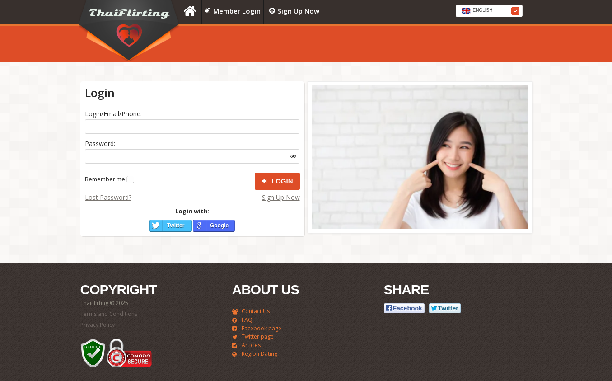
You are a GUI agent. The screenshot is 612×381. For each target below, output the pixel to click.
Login (277, 181)
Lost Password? (108, 197)
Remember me (105, 179)
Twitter (175, 225)
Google (219, 225)
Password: (100, 143)
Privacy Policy (97, 325)
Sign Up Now (281, 197)
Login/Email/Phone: (113, 113)
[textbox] (489, 11)
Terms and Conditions (108, 314)
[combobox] (489, 11)
